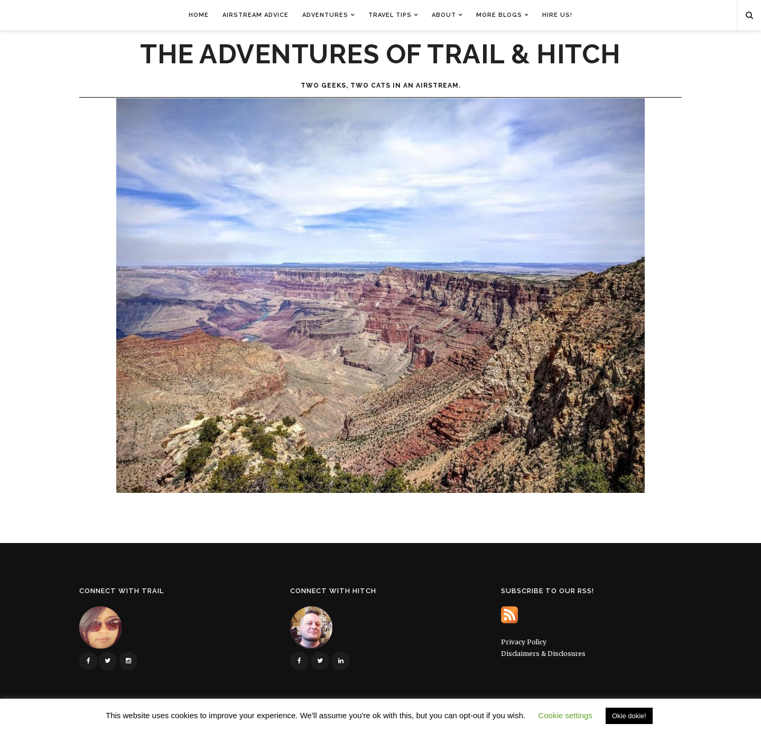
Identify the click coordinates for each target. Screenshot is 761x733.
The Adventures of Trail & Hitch (380, 54)
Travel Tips (390, 15)
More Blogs (499, 15)
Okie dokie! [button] (629, 716)
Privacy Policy (523, 642)
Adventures (325, 15)
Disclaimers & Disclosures (543, 654)
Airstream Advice (255, 15)
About (444, 15)
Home (199, 15)
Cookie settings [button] (565, 715)
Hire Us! (557, 15)
